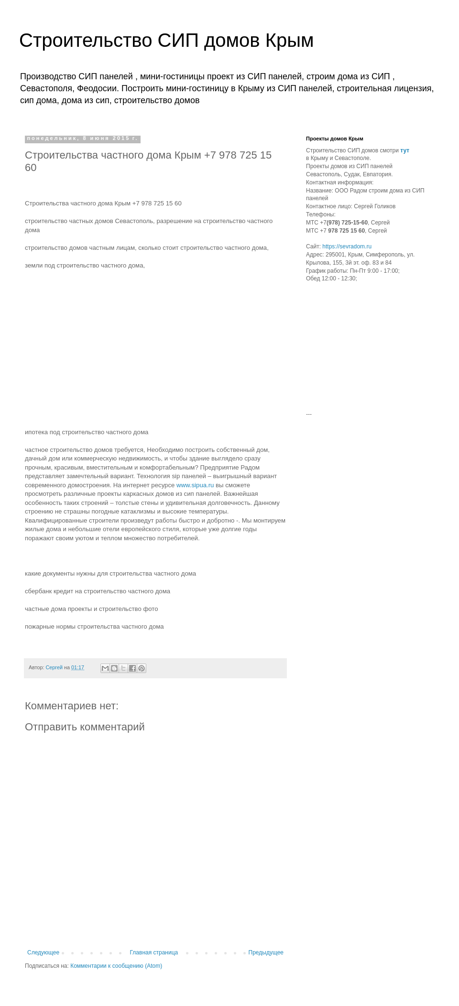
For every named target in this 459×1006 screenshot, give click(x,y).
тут (404, 150)
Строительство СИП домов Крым (166, 40)
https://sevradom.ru (347, 246)
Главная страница (154, 952)
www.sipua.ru (195, 485)
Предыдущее (266, 952)
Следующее (43, 952)
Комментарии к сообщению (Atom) (116, 966)
